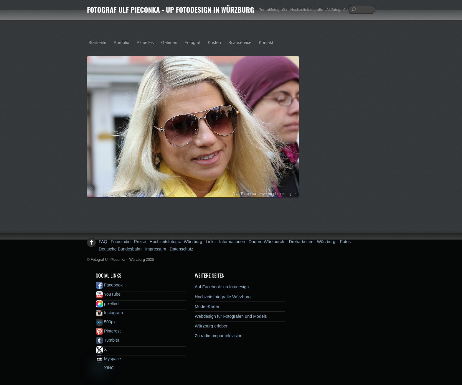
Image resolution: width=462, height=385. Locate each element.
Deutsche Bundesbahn (120, 249)
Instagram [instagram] (109, 312)
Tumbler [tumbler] (107, 340)
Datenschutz (181, 249)
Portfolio (121, 42)
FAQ (103, 241)
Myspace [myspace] (108, 358)
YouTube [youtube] (108, 294)
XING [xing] (105, 368)
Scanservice (239, 42)
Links (211, 241)
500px (106, 322)
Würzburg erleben (211, 326)
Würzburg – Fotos (334, 241)
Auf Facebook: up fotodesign (222, 286)
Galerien (169, 42)
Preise (140, 241)
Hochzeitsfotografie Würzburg (223, 296)
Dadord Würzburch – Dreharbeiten (281, 241)
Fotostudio (121, 241)
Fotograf (192, 42)
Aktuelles (145, 42)
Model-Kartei (207, 306)
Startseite (97, 42)
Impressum (155, 249)
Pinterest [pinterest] (108, 331)
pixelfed (107, 303)
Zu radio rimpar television (218, 335)
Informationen (232, 241)
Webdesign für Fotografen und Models (231, 316)
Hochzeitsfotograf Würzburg (176, 241)
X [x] (101, 349)
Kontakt (266, 42)
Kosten (214, 42)
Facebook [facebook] (109, 285)
